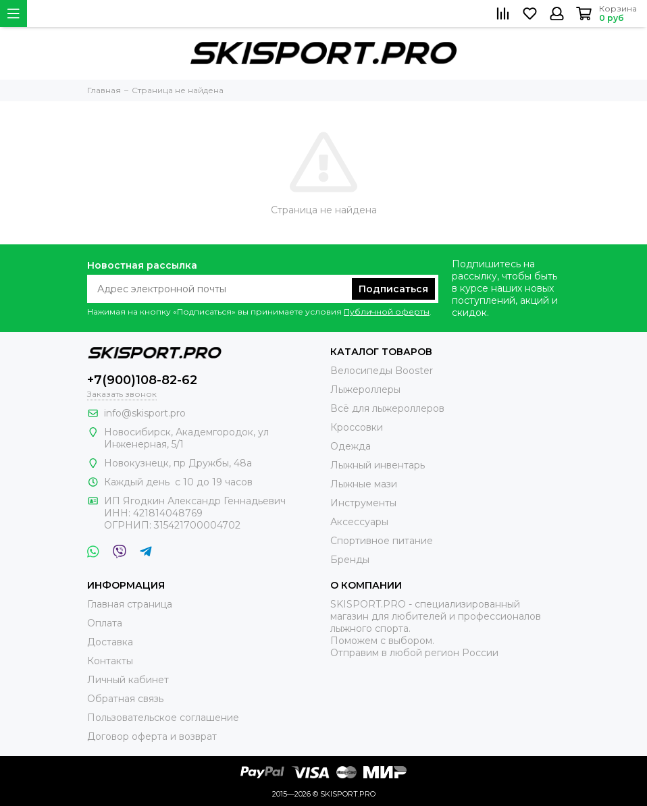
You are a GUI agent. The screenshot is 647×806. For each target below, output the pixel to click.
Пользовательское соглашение (163, 717)
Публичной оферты (387, 311)
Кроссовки (356, 427)
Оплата (104, 623)
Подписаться (393, 289)
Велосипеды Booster (381, 371)
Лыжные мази (363, 484)
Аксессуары (359, 522)
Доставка (110, 642)
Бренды (349, 560)
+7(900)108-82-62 (142, 380)
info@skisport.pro (145, 413)
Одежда (350, 446)
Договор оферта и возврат (152, 736)
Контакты (110, 661)
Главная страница (129, 604)
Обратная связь (125, 699)
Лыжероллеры (365, 389)
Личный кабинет (128, 680)
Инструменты (363, 503)
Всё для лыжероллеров (387, 408)
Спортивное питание (381, 541)
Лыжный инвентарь (377, 465)
